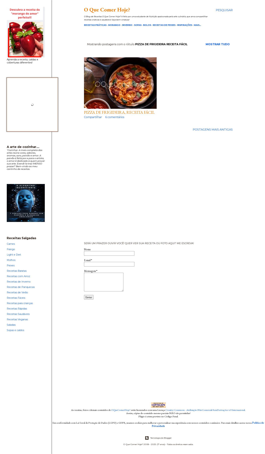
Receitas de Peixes (164, 25)
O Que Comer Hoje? (107, 9)
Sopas (137, 25)
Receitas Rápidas (17, 308)
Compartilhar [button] (93, 117)
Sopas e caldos (15, 330)
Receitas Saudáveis (18, 314)
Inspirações (184, 25)
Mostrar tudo (218, 44)
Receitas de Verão (17, 292)
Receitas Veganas (17, 319)
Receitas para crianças (20, 303)
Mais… (197, 25)
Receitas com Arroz (18, 276)
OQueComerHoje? (120, 410)
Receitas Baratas (17, 270)
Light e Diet (14, 254)
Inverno (127, 25)
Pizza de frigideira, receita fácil (119, 112)
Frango (11, 249)
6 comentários (114, 117)
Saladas (11, 324)
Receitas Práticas (95, 25)
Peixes (11, 265)
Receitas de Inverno (19, 281)
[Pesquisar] (224, 10)
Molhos (11, 260)
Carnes (11, 243)
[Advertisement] (158, 186)
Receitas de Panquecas (21, 287)
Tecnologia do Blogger (158, 438)
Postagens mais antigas (213, 129)
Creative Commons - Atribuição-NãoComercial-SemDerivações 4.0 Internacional (205, 410)
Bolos (147, 25)
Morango (114, 25)
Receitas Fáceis (16, 297)
